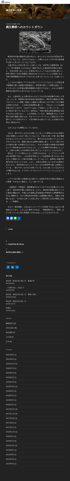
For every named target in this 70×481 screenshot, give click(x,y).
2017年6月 (10, 423)
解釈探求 (9, 323)
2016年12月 (10, 432)
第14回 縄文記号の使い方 (16, 301)
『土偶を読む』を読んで (15, 288)
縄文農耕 (10, 229)
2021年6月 (10, 359)
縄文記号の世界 (14, 10)
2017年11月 (10, 414)
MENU (7, 2)
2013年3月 (10, 464)
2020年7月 (10, 368)
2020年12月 (10, 364)
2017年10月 (10, 418)
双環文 (8, 308)
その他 (8, 337)
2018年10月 (10, 386)
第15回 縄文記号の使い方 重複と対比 (21, 294)
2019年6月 (10, 377)
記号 (7, 341)
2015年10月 (10, 445)
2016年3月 (10, 436)
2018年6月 (10, 400)
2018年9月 (10, 391)
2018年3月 (10, 405)
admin (18, 24)
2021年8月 (10, 355)
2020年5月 (10, 373)
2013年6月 (10, 459)
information (10, 328)
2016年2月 (10, 441)
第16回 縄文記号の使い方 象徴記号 (20, 281)
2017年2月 (10, 427)
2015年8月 (10, 450)
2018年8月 (10, 395)
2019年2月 (10, 382)
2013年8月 (10, 455)
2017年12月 (10, 409)
